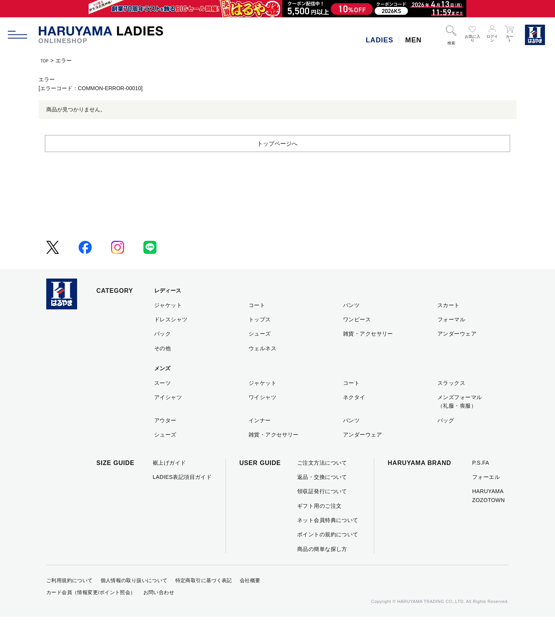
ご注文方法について (322, 478)
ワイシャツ (262, 413)
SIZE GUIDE (115, 478)
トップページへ (277, 159)
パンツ (351, 321)
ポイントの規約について (327, 550)
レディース (167, 307)
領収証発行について (322, 507)
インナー (260, 436)
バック (162, 350)
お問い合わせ (158, 608)
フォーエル (486, 493)
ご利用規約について (69, 596)
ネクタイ (354, 413)
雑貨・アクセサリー (368, 350)
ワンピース (357, 335)
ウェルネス (262, 364)
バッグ (445, 436)
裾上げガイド (169, 478)
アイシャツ (168, 413)
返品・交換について (322, 493)
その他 (162, 364)
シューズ (260, 350)
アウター (165, 436)
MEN (413, 40)
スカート (448, 321)
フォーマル (451, 335)
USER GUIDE (260, 478)
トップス (260, 335)
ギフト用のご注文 (319, 522)
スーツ (162, 399)
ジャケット (168, 321)
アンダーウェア (456, 350)
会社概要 (250, 596)
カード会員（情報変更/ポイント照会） (91, 608)
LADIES (379, 40)
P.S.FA (480, 478)
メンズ (162, 384)
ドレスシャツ (171, 335)
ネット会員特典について (327, 536)
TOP (46, 60)
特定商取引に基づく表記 (203, 596)
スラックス (451, 399)
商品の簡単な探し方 (322, 565)
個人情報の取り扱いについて (134, 596)
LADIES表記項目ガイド (182, 493)
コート (257, 321)
